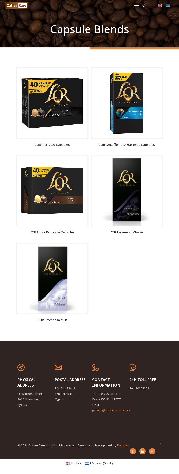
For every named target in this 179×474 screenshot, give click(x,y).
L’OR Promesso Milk (52, 320)
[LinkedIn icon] (142, 451)
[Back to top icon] (160, 443)
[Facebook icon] (133, 451)
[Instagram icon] (152, 451)
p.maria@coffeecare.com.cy (111, 410)
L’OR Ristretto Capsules (52, 144)
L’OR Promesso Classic (127, 232)
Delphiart (123, 445)
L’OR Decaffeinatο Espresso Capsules (126, 144)
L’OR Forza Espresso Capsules (52, 232)
